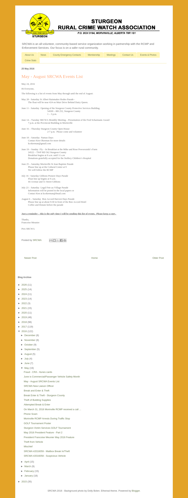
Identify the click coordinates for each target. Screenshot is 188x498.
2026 (24, 284)
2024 (24, 294)
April (27, 461)
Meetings (111, 55)
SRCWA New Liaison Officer (39, 386)
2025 (24, 289)
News (43, 55)
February (29, 471)
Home (94, 258)
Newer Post (30, 258)
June (27, 363)
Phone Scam (30, 414)
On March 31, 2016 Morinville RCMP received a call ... (52, 409)
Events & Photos (148, 55)
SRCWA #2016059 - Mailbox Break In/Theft (47, 451)
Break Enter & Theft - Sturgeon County (44, 395)
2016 (24, 331)
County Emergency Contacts (67, 55)
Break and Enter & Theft (36, 390)
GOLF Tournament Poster (37, 423)
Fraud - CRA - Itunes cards (38, 372)
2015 (24, 481)
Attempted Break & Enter (37, 404)
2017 (24, 326)
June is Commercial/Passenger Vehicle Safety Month (52, 376)
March (28, 466)
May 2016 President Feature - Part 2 (43, 432)
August (28, 354)
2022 (24, 303)
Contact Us (127, 55)
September (30, 349)
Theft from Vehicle (33, 441)
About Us (29, 55)
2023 (24, 298)
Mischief (28, 446)
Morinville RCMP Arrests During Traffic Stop (47, 418)
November (30, 340)
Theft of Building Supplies (37, 400)
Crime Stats (30, 60)
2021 (24, 308)
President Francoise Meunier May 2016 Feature (49, 437)
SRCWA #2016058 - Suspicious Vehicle (45, 455)
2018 (24, 322)
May (27, 368)
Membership (94, 55)
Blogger (136, 490)
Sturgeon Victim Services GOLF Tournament (47, 428)
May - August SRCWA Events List (41, 381)
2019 (24, 317)
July (26, 358)
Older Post (158, 258)
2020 (24, 312)
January (29, 475)
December (30, 335)
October (29, 344)
